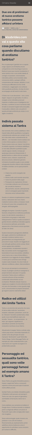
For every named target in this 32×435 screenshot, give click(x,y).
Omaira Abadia (9, 3)
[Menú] (29, 3)
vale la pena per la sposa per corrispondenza (15, 29)
